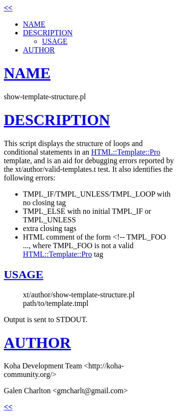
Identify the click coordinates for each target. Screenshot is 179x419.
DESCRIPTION (48, 33)
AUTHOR (39, 50)
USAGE (54, 41)
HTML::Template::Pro (125, 152)
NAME (34, 24)
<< (8, 8)
